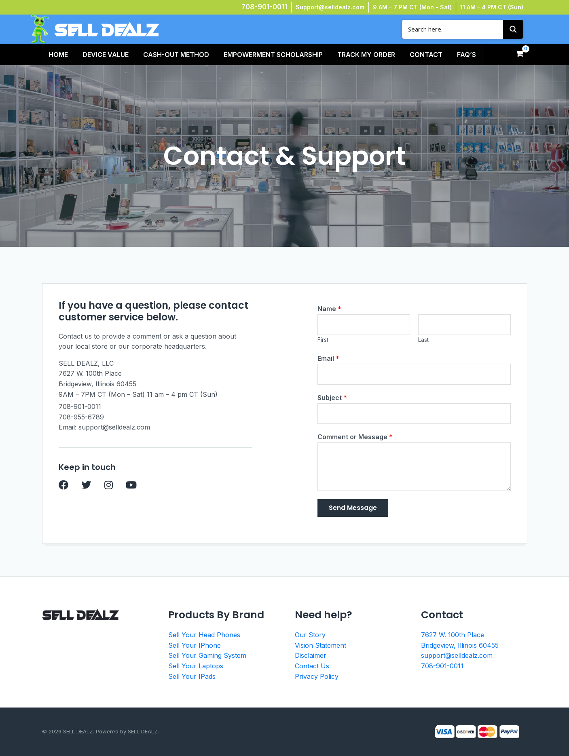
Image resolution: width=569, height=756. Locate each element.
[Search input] (454, 29)
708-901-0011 (264, 7)
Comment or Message (355, 437)
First (322, 340)
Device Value (105, 55)
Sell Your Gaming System (207, 655)
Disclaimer (310, 655)
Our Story (310, 635)
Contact (426, 55)
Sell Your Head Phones (204, 635)
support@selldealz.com (457, 655)
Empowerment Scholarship (273, 55)
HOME (58, 55)
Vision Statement (320, 645)
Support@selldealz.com (330, 7)
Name (329, 309)
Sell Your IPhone (194, 645)
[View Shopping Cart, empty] (519, 54)
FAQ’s (466, 55)
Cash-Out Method (176, 55)
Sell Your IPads (192, 676)
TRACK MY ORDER (366, 55)
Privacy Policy (316, 676)
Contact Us (312, 666)
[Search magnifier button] (513, 29)
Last (423, 340)
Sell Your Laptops (195, 666)
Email (328, 358)
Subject (332, 398)
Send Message (353, 507)
